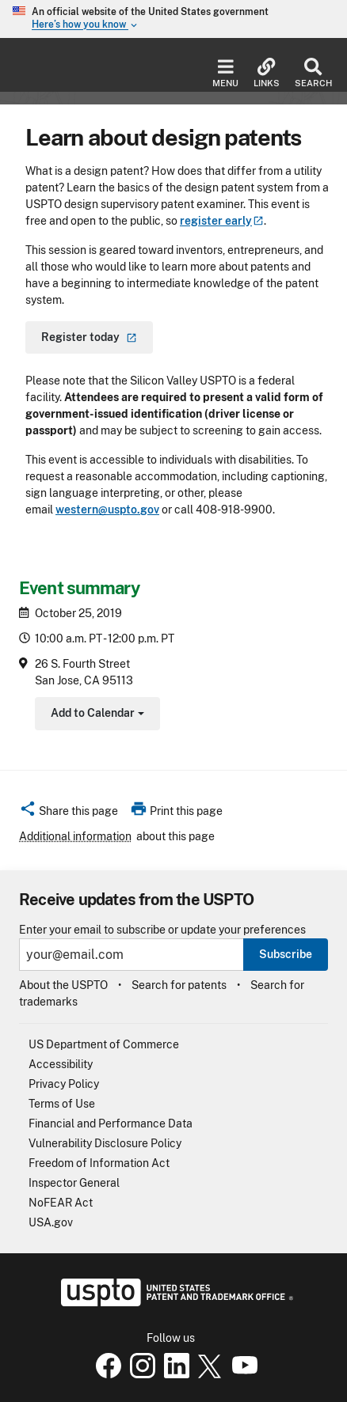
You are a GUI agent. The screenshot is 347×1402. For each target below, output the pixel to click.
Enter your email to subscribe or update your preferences (162, 930)
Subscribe (285, 954)
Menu (225, 73)
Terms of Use (62, 1103)
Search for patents (179, 985)
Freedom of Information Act (99, 1163)
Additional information (75, 836)
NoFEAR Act (61, 1202)
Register (89, 337)
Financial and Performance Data (111, 1123)
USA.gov (51, 1222)
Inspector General (74, 1183)
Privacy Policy (64, 1084)
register (222, 220)
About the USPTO (63, 985)
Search (313, 73)
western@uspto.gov (107, 509)
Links (267, 73)
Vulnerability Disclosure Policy (105, 1143)
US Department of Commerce (104, 1044)
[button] (68, 813)
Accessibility (61, 1064)
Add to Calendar (95, 715)
